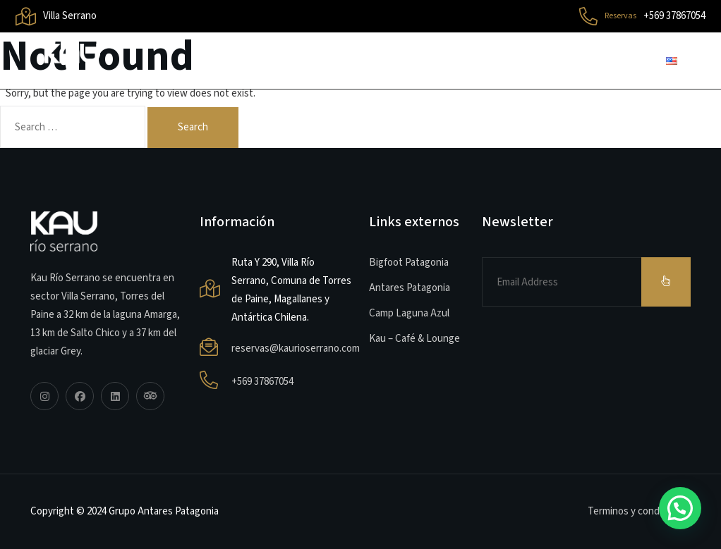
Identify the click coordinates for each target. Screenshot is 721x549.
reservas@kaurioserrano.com (295, 348)
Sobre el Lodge (345, 60)
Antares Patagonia (409, 287)
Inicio (237, 60)
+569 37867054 (262, 381)
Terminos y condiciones (639, 511)
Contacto (588, 60)
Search (193, 127)
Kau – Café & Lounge (414, 338)
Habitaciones (474, 60)
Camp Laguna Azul (409, 313)
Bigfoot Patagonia (409, 262)
